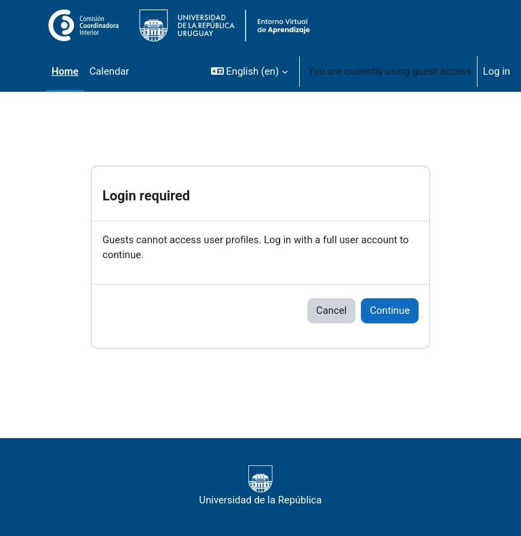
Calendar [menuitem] (110, 71)
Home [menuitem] (65, 71)
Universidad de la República (260, 485)
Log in (496, 71)
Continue (390, 310)
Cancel (331, 310)
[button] (249, 71)
